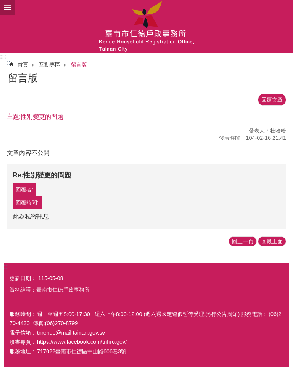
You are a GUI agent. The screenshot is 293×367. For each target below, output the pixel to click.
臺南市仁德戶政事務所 (146, 26)
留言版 (79, 65)
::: (3, 56)
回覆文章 (272, 100)
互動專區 (49, 65)
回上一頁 (242, 241)
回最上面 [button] (272, 241)
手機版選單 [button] (7, 7)
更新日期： (23, 278)
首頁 (23, 65)
